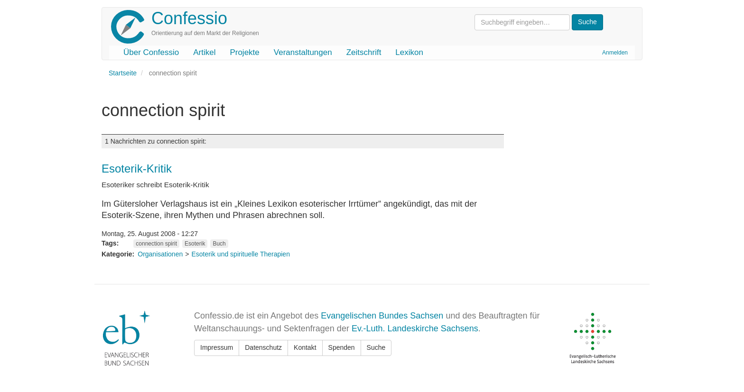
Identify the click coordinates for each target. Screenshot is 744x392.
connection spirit (156, 243)
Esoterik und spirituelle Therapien (240, 254)
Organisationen (160, 254)
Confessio (189, 18)
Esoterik (195, 243)
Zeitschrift (363, 52)
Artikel (204, 52)
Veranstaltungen (303, 52)
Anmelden (615, 52)
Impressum (216, 347)
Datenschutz (263, 347)
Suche (376, 347)
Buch (219, 243)
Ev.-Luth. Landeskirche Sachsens (415, 328)
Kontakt (305, 347)
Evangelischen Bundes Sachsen (382, 315)
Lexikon (409, 52)
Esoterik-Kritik (137, 168)
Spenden (341, 347)
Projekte (244, 52)
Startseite (123, 73)
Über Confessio (151, 52)
